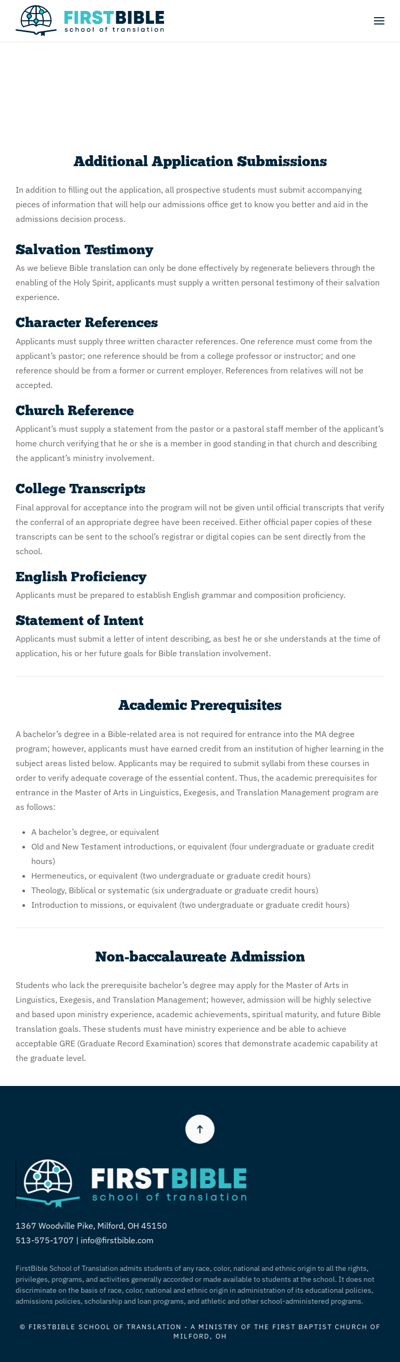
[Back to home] (90, 21)
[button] (379, 21)
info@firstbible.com (115, 1240)
